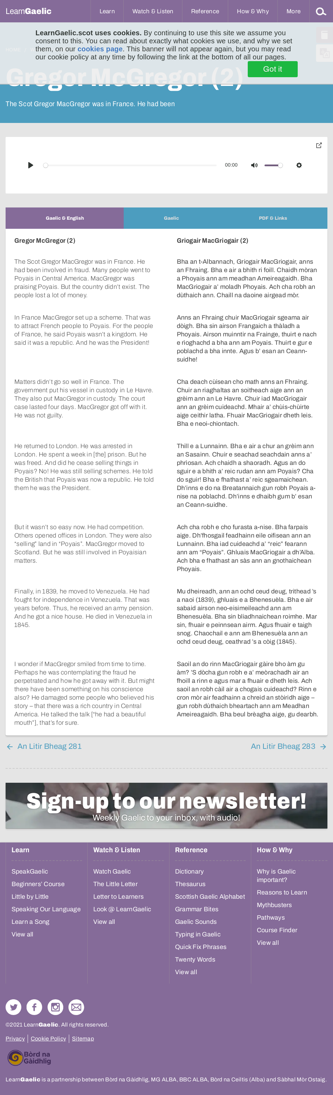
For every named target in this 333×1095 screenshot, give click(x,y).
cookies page (100, 49)
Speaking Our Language (46, 900)
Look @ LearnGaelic (122, 900)
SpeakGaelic (30, 863)
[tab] (65, 218)
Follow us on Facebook (34, 999)
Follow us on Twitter (13, 999)
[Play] (30, 165)
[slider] (130, 165)
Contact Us (76, 999)
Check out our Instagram (55, 999)
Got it (272, 69)
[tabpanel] (166, 478)
